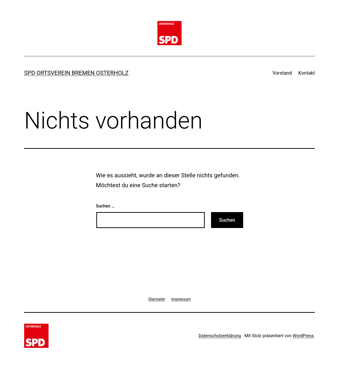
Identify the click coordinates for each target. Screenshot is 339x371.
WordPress (303, 335)
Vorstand (282, 73)
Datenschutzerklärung (219, 335)
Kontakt (306, 73)
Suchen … (105, 205)
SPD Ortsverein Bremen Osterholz (76, 73)
